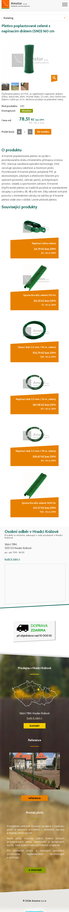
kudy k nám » (12, 559)
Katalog (8, 18)
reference (34, 798)
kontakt (34, 725)
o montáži (35, 870)
